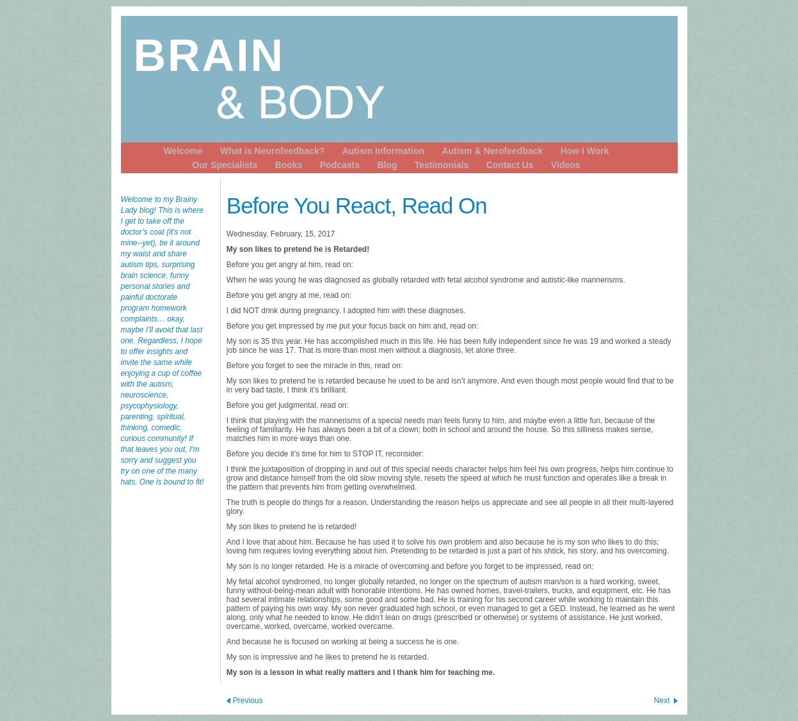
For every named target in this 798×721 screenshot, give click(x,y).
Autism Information (383, 151)
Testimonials (442, 165)
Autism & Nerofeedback (492, 151)
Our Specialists (224, 165)
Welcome (182, 151)
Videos (565, 165)
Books (289, 165)
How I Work (585, 151)
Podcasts (340, 165)
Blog (387, 165)
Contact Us (510, 165)
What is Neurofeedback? (272, 151)
